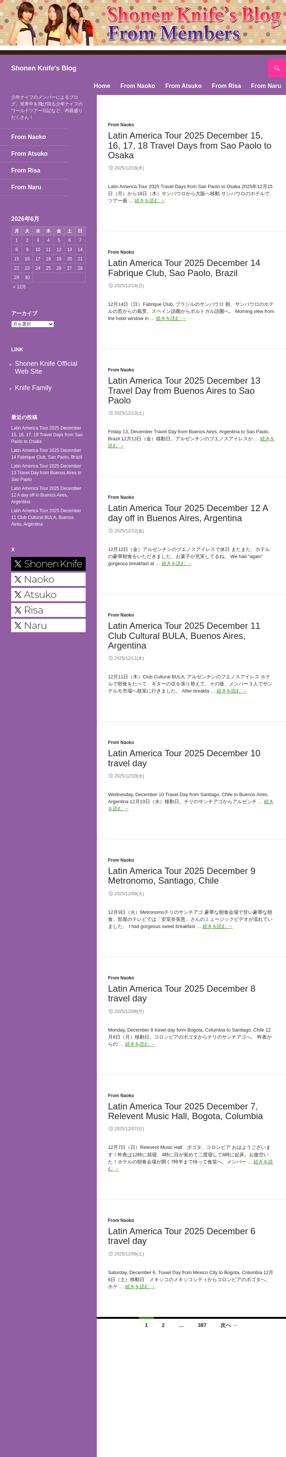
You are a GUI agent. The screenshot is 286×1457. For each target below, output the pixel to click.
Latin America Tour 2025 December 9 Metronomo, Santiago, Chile (181, 876)
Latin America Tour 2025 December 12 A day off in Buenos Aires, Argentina (188, 513)
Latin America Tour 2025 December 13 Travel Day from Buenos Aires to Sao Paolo (184, 390)
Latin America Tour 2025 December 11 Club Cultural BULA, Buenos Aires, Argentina (184, 635)
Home (102, 86)
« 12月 (19, 286)
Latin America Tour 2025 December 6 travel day (181, 1236)
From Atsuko (183, 86)
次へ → (229, 1325)
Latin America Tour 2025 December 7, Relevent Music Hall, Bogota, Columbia (185, 1111)
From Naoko (137, 86)
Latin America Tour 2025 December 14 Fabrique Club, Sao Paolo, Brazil (184, 268)
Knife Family (33, 388)
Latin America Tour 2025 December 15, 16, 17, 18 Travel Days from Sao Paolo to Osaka (189, 145)
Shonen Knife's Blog (43, 68)
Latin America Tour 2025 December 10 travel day (184, 758)
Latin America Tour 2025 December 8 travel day (181, 993)
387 (202, 1325)
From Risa (226, 86)
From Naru (266, 86)
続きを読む (150, 200)
